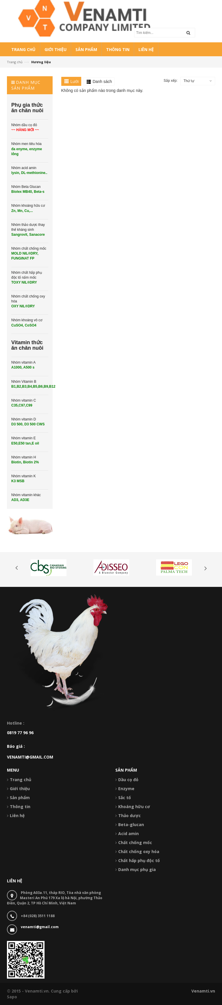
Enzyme (126, 788)
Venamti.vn (203, 991)
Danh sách (102, 81)
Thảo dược (129, 815)
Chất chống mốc (135, 842)
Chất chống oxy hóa (138, 851)
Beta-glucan (131, 824)
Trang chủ (15, 62)
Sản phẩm (20, 797)
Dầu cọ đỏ (128, 779)
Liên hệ (17, 815)
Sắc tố (124, 797)
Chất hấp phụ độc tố (139, 860)
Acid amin (128, 833)
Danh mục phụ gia (137, 869)
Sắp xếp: (170, 81)
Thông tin (20, 806)
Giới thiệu (20, 788)
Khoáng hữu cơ (134, 806)
